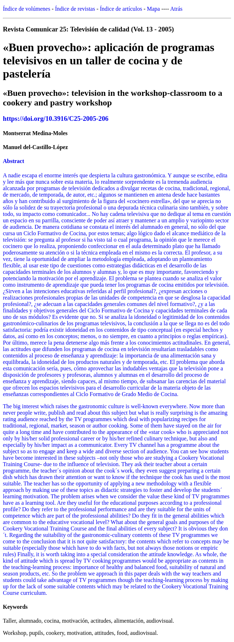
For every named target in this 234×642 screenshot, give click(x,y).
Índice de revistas (75, 9)
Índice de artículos (121, 9)
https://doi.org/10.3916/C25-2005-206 (55, 118)
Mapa (153, 9)
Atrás (176, 9)
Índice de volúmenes (26, 9)
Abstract (13, 161)
